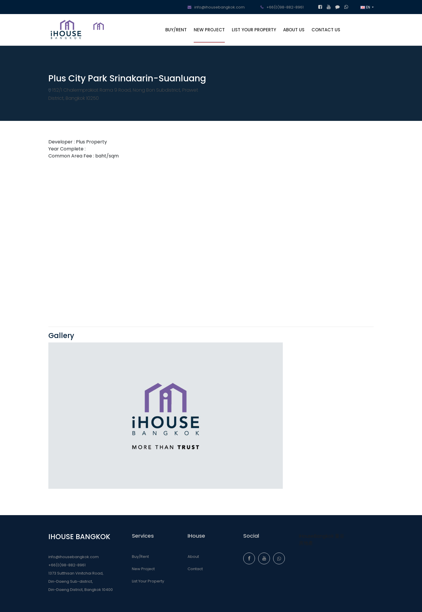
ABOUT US (293, 30)
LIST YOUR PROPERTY (254, 30)
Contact (195, 569)
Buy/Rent (140, 556)
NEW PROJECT (209, 30)
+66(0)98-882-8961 (282, 7)
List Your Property (148, 581)
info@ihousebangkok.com (216, 7)
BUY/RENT (176, 30)
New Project (143, 569)
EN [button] (365, 7)
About (193, 556)
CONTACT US (326, 30)
